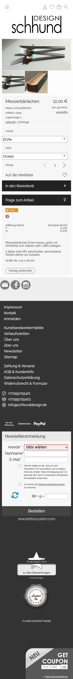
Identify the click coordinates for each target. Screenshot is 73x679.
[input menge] (55, 165)
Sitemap (10, 357)
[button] (7, 7)
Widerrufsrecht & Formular (25, 383)
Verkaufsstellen (16, 334)
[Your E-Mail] (51, 667)
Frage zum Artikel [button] (19, 200)
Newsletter (13, 351)
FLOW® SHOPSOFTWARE (36, 621)
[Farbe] (34, 156)
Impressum (13, 307)
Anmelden (12, 319)
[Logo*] (36, 13)
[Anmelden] (44, 7)
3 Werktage (17, 122)
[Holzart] (34, 139)
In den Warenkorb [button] (19, 186)
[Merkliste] (52, 7)
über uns (11, 345)
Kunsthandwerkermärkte (24, 328)
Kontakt (10, 313)
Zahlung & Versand (19, 366)
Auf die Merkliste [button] (19, 175)
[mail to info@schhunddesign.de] (5, 285)
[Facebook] (15, 285)
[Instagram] (26, 285)
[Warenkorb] (59, 7)
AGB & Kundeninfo (19, 372)
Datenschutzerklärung (22, 378)
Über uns (11, 339)
